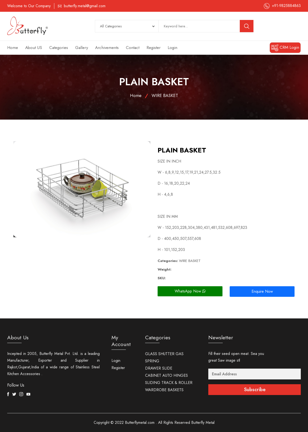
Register (153, 47)
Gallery (81, 47)
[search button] (247, 26)
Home (12, 47)
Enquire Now (262, 291)
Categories (58, 47)
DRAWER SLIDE (158, 368)
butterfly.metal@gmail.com (84, 6)
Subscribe (254, 389)
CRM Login (285, 47)
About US (33, 47)
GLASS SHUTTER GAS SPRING (164, 357)
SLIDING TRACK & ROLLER (168, 382)
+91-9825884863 (286, 5)
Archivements (107, 47)
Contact (132, 47)
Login (172, 47)
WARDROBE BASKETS (164, 390)
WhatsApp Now (190, 291)
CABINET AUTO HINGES (166, 375)
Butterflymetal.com (139, 422)
